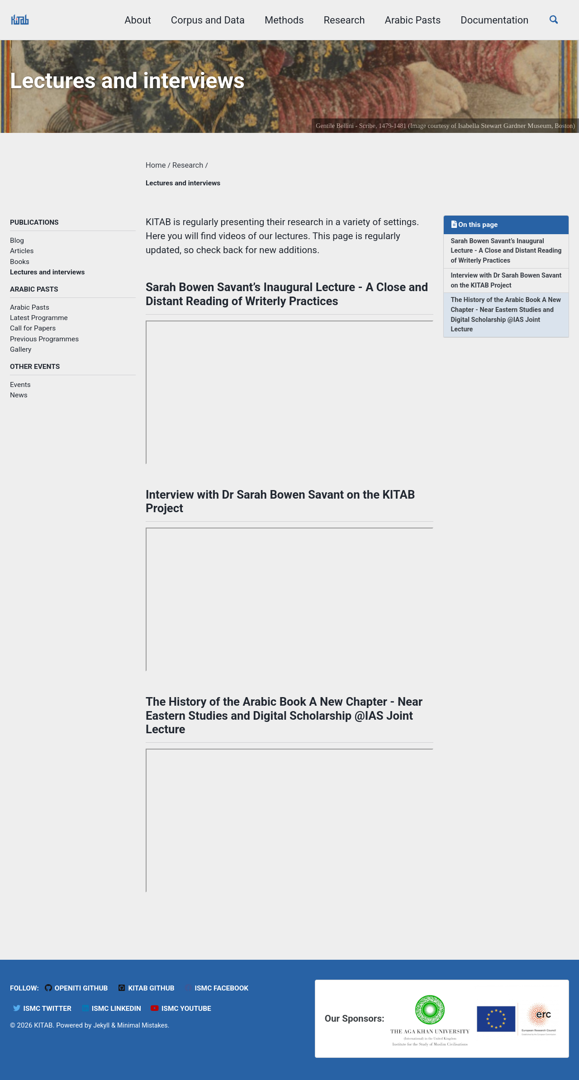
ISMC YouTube (189, 1008)
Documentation (490, 20)
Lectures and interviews (47, 278)
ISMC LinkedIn (116, 1008)
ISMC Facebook (227, 987)
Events (20, 392)
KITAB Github (153, 987)
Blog (17, 246)
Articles (22, 257)
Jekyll (102, 1025)
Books (19, 268)
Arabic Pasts (408, 20)
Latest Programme (39, 325)
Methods (279, 20)
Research (339, 20)
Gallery (20, 356)
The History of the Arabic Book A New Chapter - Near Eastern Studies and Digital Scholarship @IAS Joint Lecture (501, 325)
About (133, 20)
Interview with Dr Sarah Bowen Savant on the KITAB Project (498, 288)
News (19, 403)
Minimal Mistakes (145, 1025)
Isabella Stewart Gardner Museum (503, 128)
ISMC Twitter (43, 1008)
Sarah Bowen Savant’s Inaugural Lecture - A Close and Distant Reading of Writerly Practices (500, 257)
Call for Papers (33, 335)
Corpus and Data (203, 20)
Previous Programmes (44, 346)
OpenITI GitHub (80, 987)
